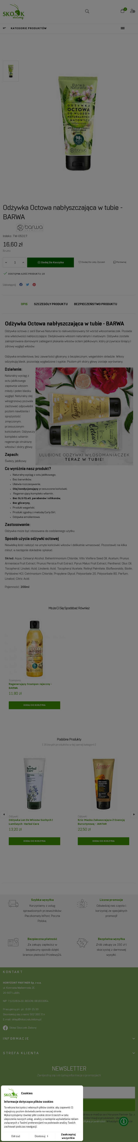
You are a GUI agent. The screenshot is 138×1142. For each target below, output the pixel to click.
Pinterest (34, 285)
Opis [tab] (24, 304)
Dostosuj (42, 1136)
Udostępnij (20, 285)
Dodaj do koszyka (51, 262)
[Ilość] (15, 262)
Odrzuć (15, 1136)
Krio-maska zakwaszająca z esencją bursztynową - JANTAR (101, 822)
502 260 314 (37, 1014)
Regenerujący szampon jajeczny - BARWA (30, 686)
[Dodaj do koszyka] (34, 705)
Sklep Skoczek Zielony (22, 1028)
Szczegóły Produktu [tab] (51, 304)
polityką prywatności (93, 1121)
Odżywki (13, 817)
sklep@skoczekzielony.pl (26, 1019)
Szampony (15, 680)
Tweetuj (27, 285)
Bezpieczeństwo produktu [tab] (95, 304)
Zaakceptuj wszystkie (68, 1136)
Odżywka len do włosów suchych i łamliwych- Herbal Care (31, 822)
